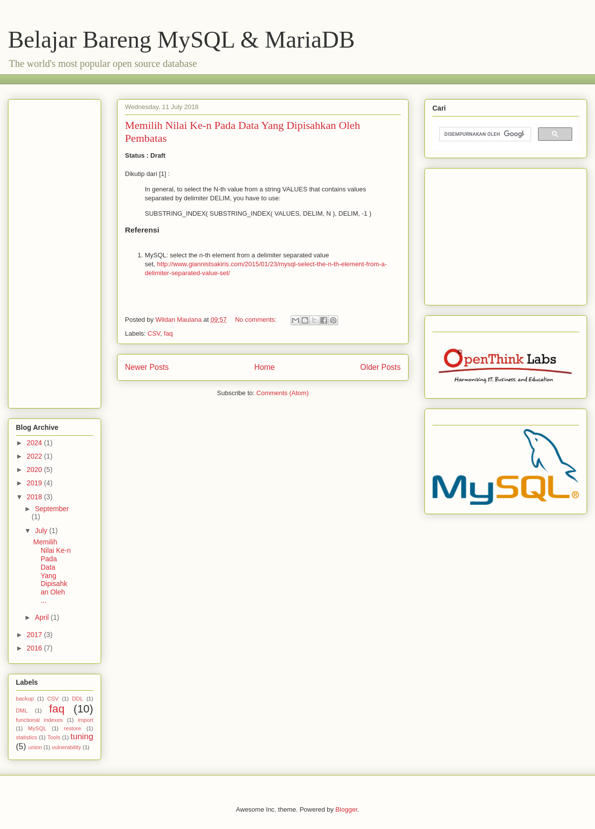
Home (264, 367)
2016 (35, 648)
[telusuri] (484, 134)
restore (72, 728)
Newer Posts (147, 367)
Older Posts (380, 367)
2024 (35, 443)
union (35, 747)
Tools (54, 737)
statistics (26, 737)
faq (168, 333)
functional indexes (39, 720)
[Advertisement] (195, 78)
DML (22, 710)
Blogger (346, 809)
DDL (77, 699)
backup (25, 699)
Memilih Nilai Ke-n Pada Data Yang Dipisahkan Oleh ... (52, 571)
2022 (35, 456)
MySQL (37, 728)
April (43, 617)
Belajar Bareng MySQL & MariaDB (181, 39)
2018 (35, 497)
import (85, 720)
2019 (35, 483)
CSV (154, 333)
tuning (81, 736)
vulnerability (66, 747)
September (51, 509)
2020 (35, 470)
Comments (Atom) (282, 393)
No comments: (256, 319)
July (42, 530)
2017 (35, 635)
